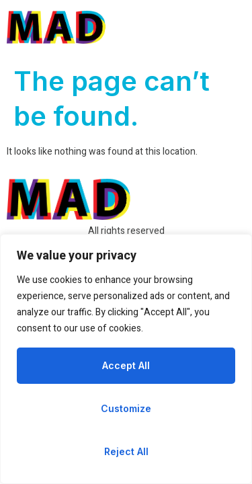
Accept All (126, 365)
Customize (126, 408)
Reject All (126, 451)
